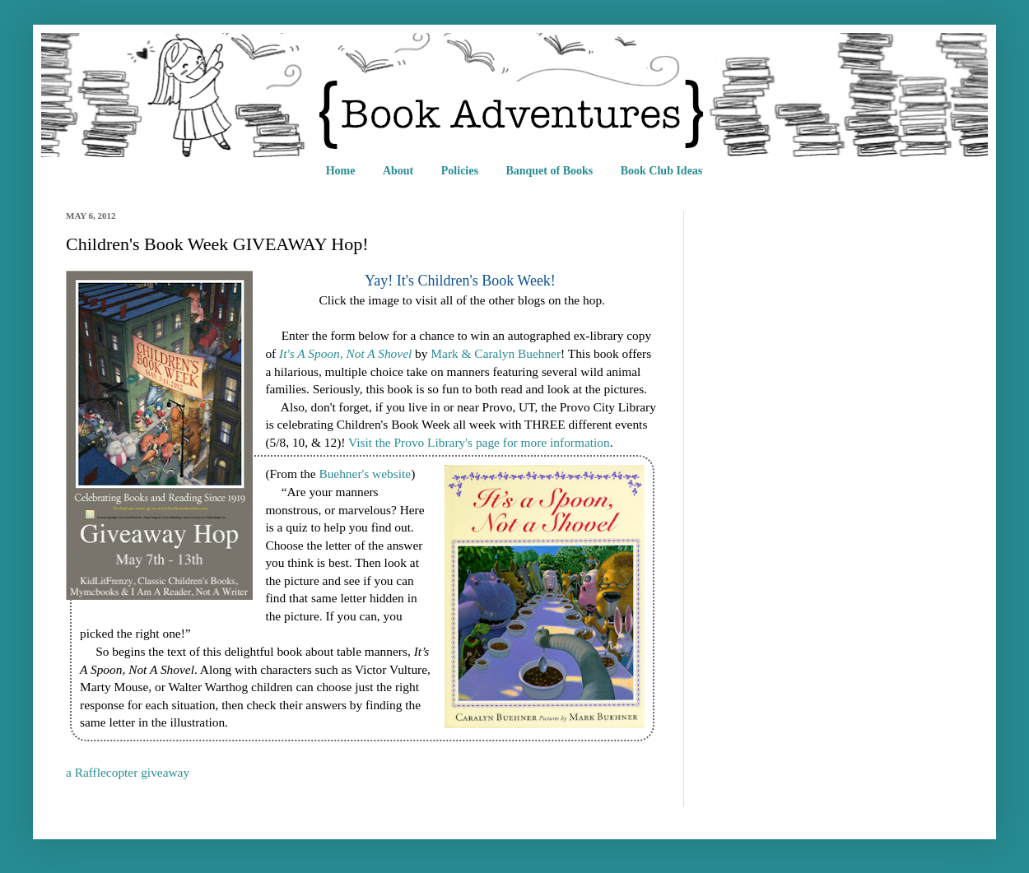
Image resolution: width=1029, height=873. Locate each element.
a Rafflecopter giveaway (127, 772)
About (398, 171)
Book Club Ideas (662, 171)
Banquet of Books (549, 171)
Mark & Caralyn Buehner (496, 353)
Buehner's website (365, 474)
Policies (459, 171)
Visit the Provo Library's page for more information (479, 442)
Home (341, 171)
